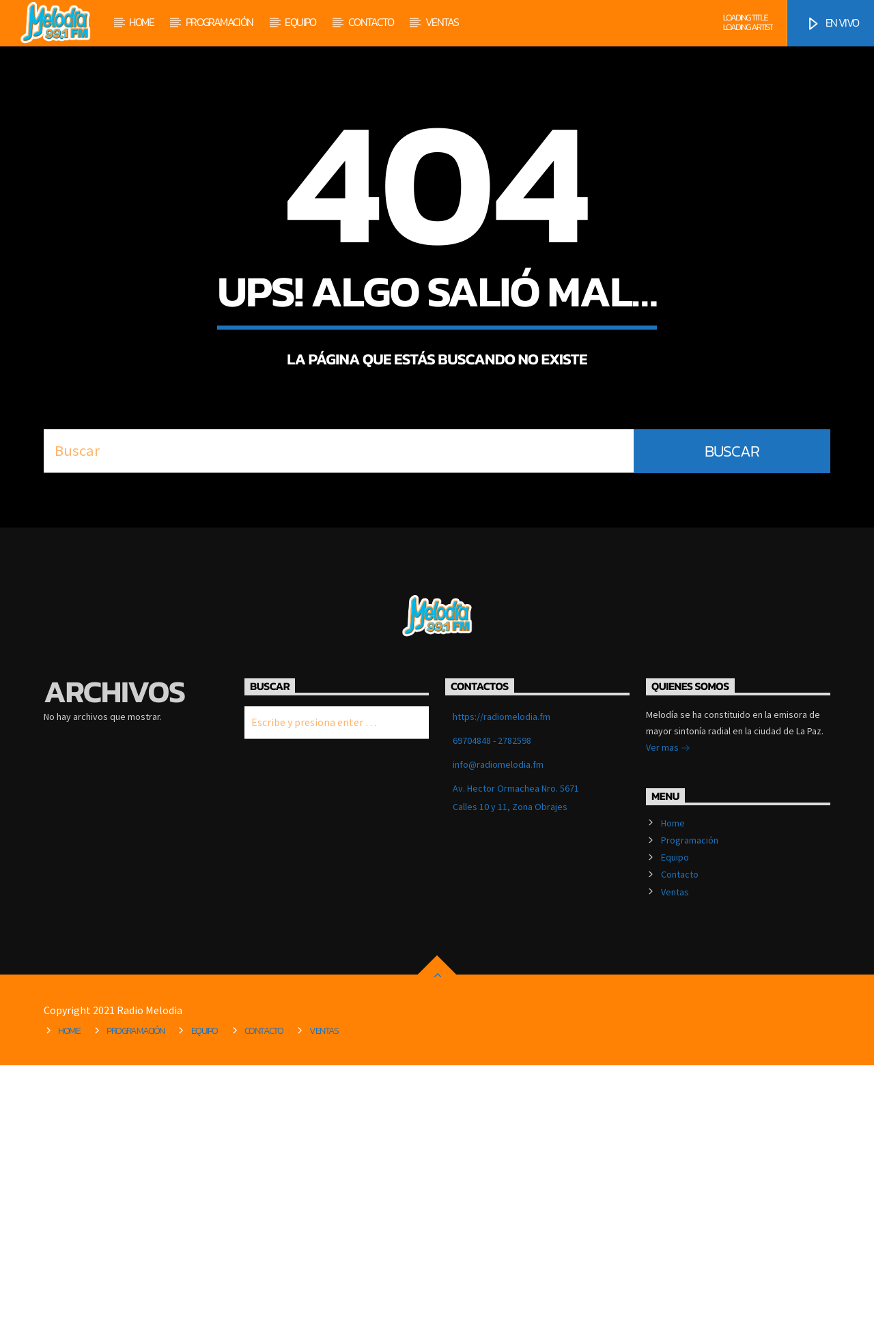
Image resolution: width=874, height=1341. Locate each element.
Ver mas (668, 1024)
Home (141, 22)
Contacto (370, 22)
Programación (219, 22)
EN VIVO (832, 23)
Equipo (300, 22)
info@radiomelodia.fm (498, 1040)
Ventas (441, 22)
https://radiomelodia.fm (501, 992)
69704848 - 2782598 (492, 1016)
